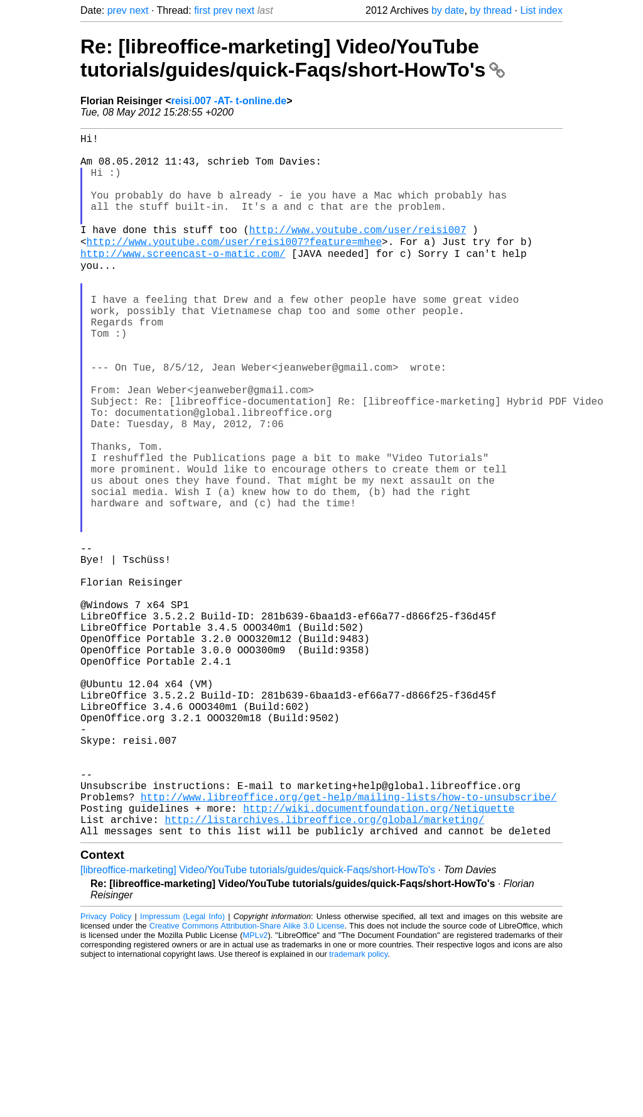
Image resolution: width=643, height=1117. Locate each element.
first (202, 10)
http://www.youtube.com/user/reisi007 (358, 251)
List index (541, 10)
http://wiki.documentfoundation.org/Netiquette (378, 956)
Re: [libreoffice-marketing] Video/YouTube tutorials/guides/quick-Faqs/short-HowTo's (292, 58)
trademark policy (358, 1107)
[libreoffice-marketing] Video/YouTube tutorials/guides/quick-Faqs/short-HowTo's (257, 1023)
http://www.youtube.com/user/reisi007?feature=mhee (234, 265)
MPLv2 (255, 1088)
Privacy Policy (105, 1069)
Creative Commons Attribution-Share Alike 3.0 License (247, 1079)
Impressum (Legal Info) (182, 1069)
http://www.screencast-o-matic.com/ (182, 279)
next (138, 10)
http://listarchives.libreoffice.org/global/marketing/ (324, 970)
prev (117, 10)
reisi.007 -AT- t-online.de (228, 100)
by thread (491, 10)
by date (447, 10)
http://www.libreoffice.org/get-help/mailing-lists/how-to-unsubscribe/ (348, 942)
